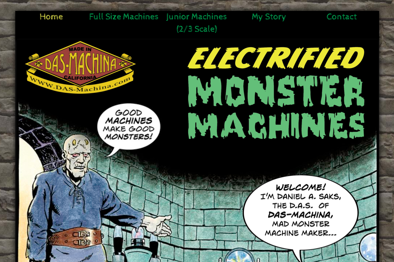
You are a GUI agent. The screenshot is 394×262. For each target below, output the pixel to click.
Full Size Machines (124, 17)
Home (51, 17)
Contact (342, 17)
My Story (269, 17)
